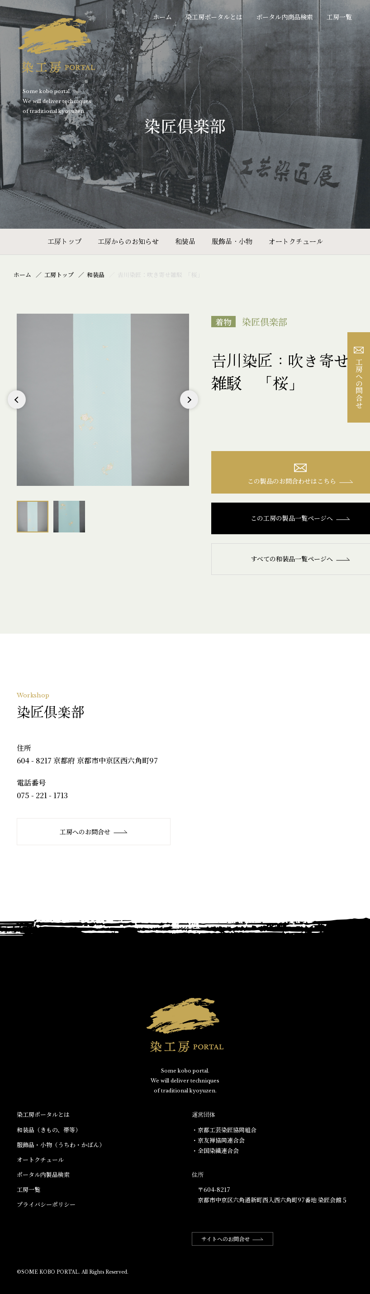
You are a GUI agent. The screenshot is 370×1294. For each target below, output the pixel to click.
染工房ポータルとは (213, 16)
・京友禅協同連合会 (218, 1140)
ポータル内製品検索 (43, 1174)
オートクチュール (296, 241)
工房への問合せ (359, 378)
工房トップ (64, 241)
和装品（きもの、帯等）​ (49, 1129)
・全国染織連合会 (215, 1150)
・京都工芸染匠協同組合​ (224, 1129)
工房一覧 (339, 16)
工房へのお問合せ (94, 831)
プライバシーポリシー (46, 1204)
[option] (103, 400)
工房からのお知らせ (128, 241)
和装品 (185, 241)
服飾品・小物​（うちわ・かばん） (61, 1144)
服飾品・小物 (232, 241)
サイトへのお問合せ (232, 1238)
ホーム (162, 16)
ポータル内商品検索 (284, 16)
